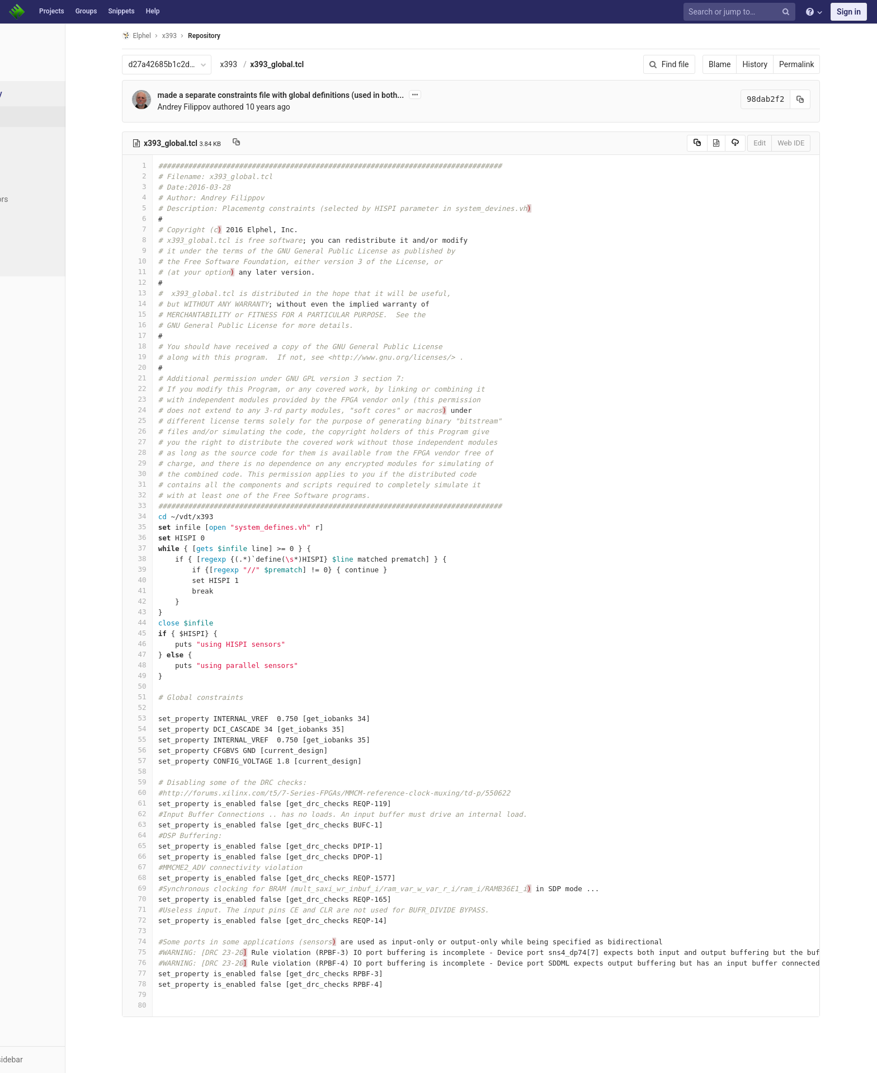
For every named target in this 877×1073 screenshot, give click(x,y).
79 (166, 994)
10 (166, 261)
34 (166, 516)
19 (166, 356)
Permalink (825, 64)
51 (166, 697)
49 (166, 675)
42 (166, 601)
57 (166, 760)
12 (166, 282)
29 (166, 463)
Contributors (44, 199)
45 (166, 633)
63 (166, 824)
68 (166, 877)
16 (166, 325)
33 (166, 505)
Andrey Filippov (212, 106)
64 (166, 835)
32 (166, 495)
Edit (788, 143)
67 (166, 867)
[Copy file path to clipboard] (265, 143)
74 (166, 941)
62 (166, 814)
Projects (51, 11)
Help (153, 11)
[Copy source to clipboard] (725, 143)
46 (166, 643)
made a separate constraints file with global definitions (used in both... (309, 95)
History (783, 64)
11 (166, 271)
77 (166, 973)
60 (166, 792)
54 (166, 728)
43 (166, 612)
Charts (33, 261)
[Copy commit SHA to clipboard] (829, 99)
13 (166, 293)
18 (166, 346)
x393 (257, 64)
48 (166, 665)
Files (30, 116)
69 (166, 888)
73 (166, 930)
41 (166, 590)
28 (166, 452)
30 (166, 473)
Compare (38, 240)
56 (166, 750)
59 (166, 782)
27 (166, 441)
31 (166, 484)
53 (166, 718)
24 (166, 410)
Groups (86, 11)
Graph (32, 219)
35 (166, 527)
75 (166, 952)
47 (166, 654)
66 (166, 856)
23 (166, 399)
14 (166, 303)
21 (166, 378)
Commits (38, 137)
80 (166, 1005)
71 (166, 909)
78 (166, 984)
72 (166, 920)
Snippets (121, 11)
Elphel (165, 35)
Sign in (849, 11)
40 (166, 580)
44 (166, 622)
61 (166, 803)
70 (166, 899)
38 (166, 558)
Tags (30, 178)
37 (166, 548)
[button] (61, 1059)
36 (166, 537)
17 (166, 335)
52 (166, 707)
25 (166, 420)
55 (166, 739)
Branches (38, 157)
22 (166, 388)
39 (166, 569)
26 (166, 431)
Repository (233, 36)
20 (166, 367)
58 (166, 771)
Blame (749, 64)
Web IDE (820, 143)
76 (166, 962)
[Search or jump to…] (741, 12)
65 (166, 845)
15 (166, 314)
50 (166, 686)
